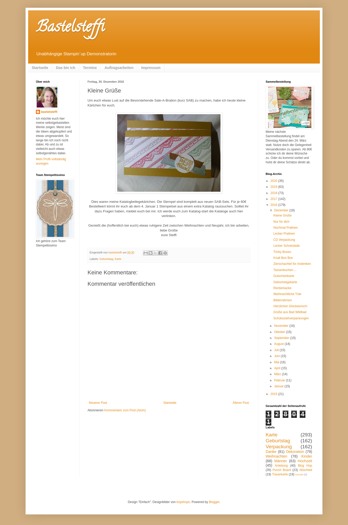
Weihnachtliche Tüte (287, 294)
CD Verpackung (284, 240)
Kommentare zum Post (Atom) (125, 410)
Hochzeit (305, 461)
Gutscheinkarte (283, 276)
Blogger (214, 502)
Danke (271, 452)
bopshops (183, 502)
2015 (274, 394)
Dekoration (295, 452)
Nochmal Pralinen (285, 227)
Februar (280, 380)
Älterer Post (241, 403)
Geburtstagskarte (285, 282)
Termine (90, 68)
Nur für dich (281, 221)
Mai (277, 362)
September (282, 338)
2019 (274, 187)
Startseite (40, 68)
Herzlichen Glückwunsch (290, 306)
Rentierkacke (282, 288)
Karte (118, 258)
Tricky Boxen (282, 252)
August (279, 344)
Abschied (305, 470)
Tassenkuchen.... (285, 270)
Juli (277, 350)
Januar (279, 386)
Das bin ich (65, 68)
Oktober (280, 332)
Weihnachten (276, 456)
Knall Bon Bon (283, 258)
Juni (277, 356)
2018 (274, 193)
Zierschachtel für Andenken (292, 264)
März (278, 374)
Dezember (281, 210)
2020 (274, 181)
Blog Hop (305, 465)
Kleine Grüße (282, 215)
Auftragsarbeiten (119, 68)
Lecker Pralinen (284, 233)
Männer (280, 461)
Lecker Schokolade (286, 246)
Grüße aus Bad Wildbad (289, 312)
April (277, 368)
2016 (274, 205)
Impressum (151, 68)
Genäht (299, 474)
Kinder (306, 456)
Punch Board (282, 470)
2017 (274, 199)
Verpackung (279, 446)
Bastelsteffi (70, 28)
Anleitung (281, 465)
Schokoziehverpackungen (291, 318)
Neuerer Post (98, 403)
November (281, 326)
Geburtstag (106, 258)
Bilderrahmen (282, 300)
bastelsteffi (49, 112)
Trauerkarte (280, 474)
